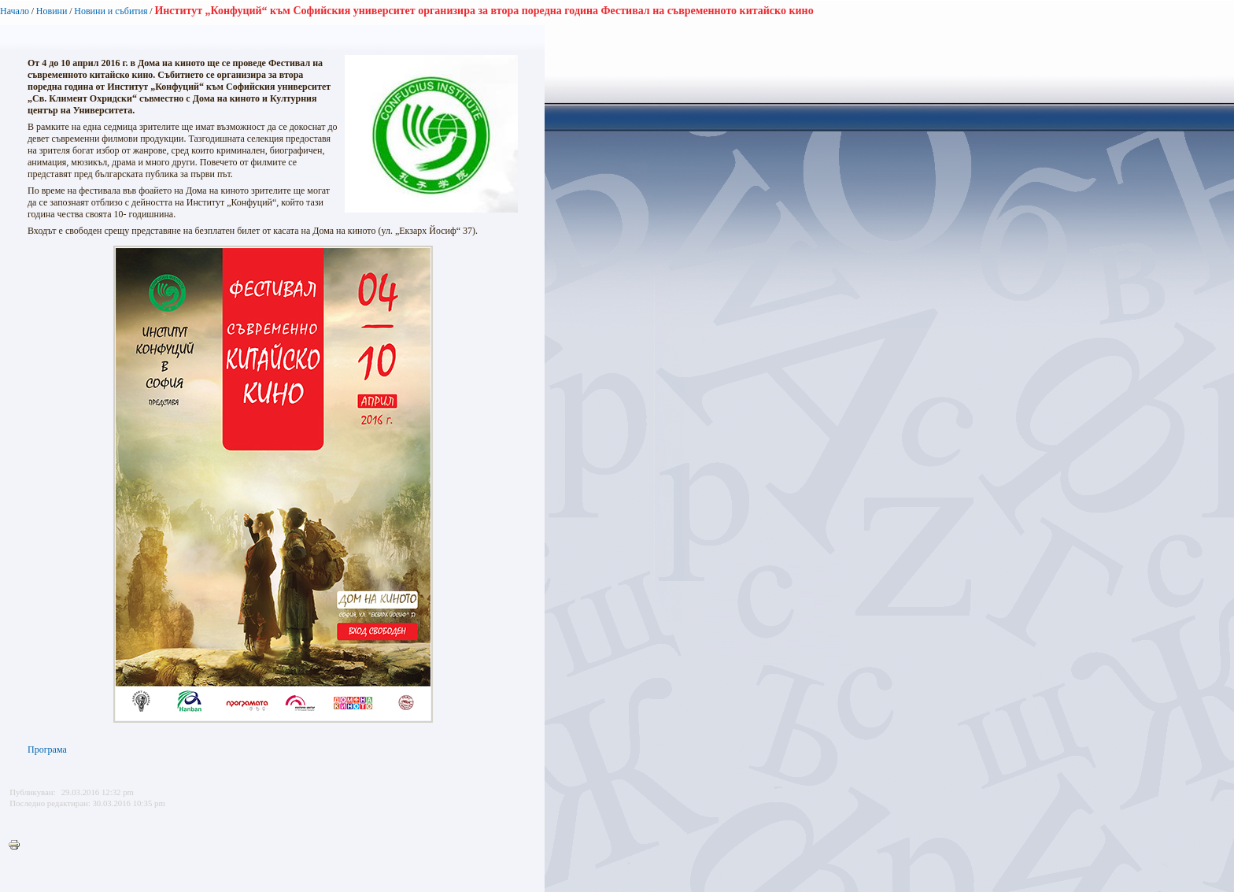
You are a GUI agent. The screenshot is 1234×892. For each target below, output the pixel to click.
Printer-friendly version (18, 845)
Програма (47, 749)
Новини (52, 11)
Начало (14, 11)
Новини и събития (110, 11)
